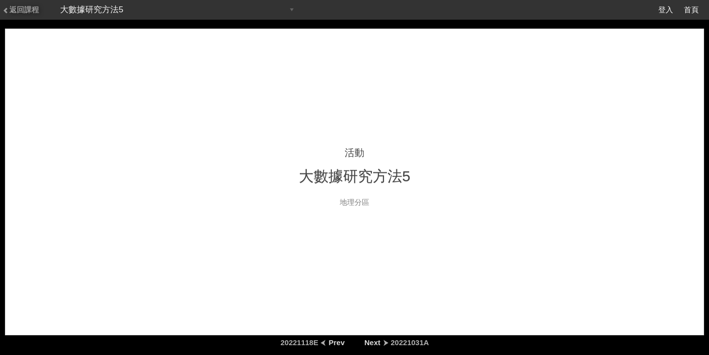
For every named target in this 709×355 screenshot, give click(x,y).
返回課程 (20, 9)
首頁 (691, 9)
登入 (665, 9)
